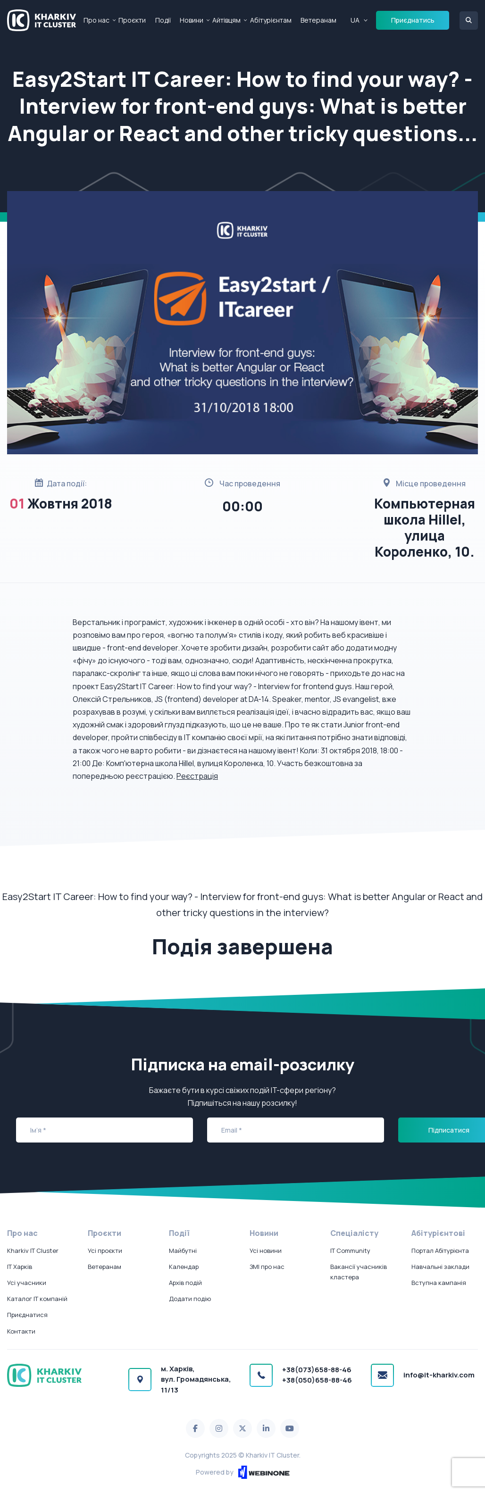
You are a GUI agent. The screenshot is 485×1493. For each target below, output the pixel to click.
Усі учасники (26, 1282)
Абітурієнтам (271, 20)
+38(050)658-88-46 (317, 1380)
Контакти (21, 1331)
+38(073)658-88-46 (316, 1370)
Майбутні (183, 1250)
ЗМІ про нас (267, 1266)
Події (163, 20)
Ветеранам (318, 20)
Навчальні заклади (440, 1266)
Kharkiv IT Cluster (33, 1250)
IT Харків (19, 1266)
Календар (184, 1266)
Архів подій (185, 1282)
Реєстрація (197, 776)
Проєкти (132, 20)
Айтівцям (226, 20)
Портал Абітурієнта (440, 1250)
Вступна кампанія (438, 1282)
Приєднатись (413, 20)
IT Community (350, 1250)
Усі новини (266, 1250)
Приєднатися (27, 1314)
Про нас (96, 20)
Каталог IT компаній (37, 1298)
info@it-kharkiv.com (439, 1375)
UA (355, 20)
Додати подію (190, 1298)
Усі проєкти (105, 1250)
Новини (191, 20)
